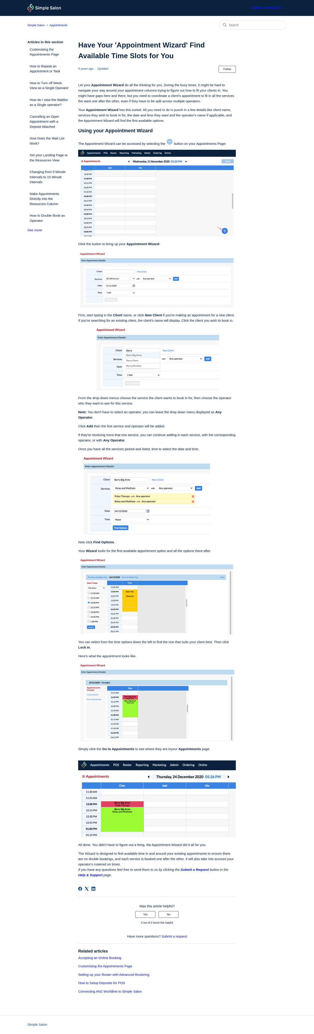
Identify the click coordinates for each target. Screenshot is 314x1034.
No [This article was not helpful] (168, 914)
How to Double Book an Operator (47, 218)
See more (34, 230)
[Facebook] (80, 889)
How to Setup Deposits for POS (101, 983)
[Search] (253, 25)
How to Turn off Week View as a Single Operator (49, 85)
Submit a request (266, 8)
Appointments (58, 25)
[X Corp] (87, 889)
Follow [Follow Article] (227, 69)
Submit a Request (195, 869)
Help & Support (90, 875)
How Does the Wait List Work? (47, 140)
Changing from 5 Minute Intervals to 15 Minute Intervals (47, 177)
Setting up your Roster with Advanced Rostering (113, 974)
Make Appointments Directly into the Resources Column (44, 199)
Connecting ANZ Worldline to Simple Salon (110, 991)
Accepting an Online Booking (99, 958)
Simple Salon (36, 25)
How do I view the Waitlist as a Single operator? (49, 102)
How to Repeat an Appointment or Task (45, 68)
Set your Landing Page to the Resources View (48, 157)
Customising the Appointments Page (44, 51)
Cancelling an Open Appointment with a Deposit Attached (44, 121)
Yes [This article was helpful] (145, 914)
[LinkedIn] (93, 889)
